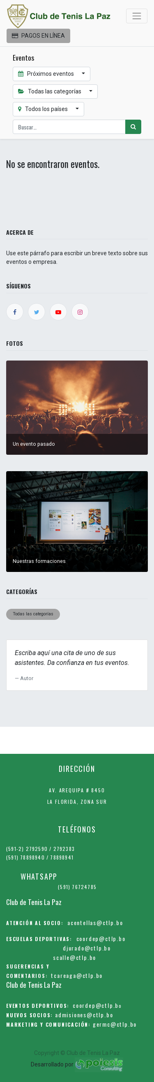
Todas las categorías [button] (50, 91)
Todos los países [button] (43, 109)
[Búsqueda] (133, 127)
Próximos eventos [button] (46, 73)
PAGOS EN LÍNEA (38, 35)
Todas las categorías (33, 614)
